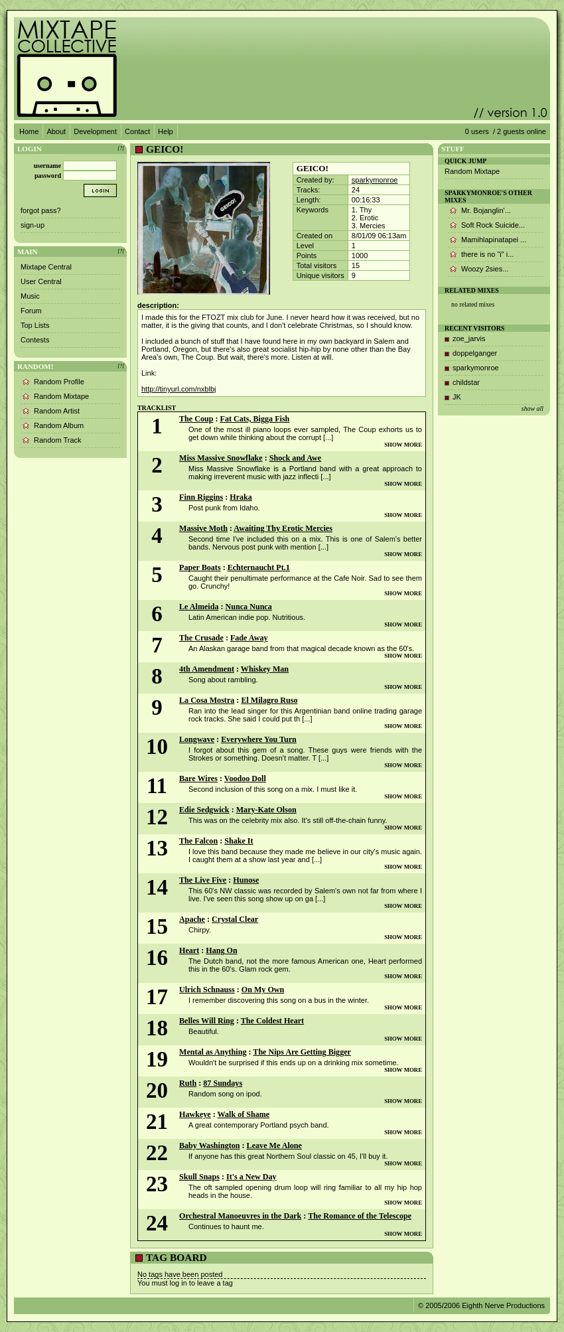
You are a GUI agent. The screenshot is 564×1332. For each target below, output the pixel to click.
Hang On (221, 950)
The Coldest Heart (272, 1020)
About (56, 131)
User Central (41, 281)
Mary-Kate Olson (266, 809)
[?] (120, 148)
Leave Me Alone (274, 1145)
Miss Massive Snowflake (221, 458)
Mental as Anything (212, 1052)
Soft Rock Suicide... (493, 225)
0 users (477, 131)
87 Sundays (222, 1083)
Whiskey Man (265, 669)
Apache (192, 919)
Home (28, 131)
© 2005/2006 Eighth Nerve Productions (481, 1305)
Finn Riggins (201, 497)
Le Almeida (198, 606)
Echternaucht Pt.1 (259, 567)
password (48, 175)
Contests (35, 340)
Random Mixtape (61, 396)
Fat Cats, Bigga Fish (255, 418)
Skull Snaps (199, 1176)
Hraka (241, 497)
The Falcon (198, 841)
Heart (189, 950)
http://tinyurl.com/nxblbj (178, 389)
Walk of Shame (244, 1114)
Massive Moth (203, 528)
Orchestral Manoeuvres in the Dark (240, 1216)
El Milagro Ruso (269, 700)
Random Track (58, 440)
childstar (466, 382)
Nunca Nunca (249, 606)
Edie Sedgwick (204, 809)
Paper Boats (200, 567)
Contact (137, 131)
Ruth (187, 1083)
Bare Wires (198, 778)
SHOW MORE (403, 444)
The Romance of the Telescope (359, 1216)
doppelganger (475, 353)
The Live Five (202, 880)
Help (165, 131)
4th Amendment (206, 669)
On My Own (263, 989)
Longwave (196, 739)
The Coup (196, 418)
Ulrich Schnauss (207, 989)
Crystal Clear (235, 919)
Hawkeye (195, 1114)
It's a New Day (251, 1176)
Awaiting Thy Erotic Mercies (283, 528)
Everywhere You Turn (259, 739)
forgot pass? (41, 210)
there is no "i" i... (487, 254)
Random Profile (59, 382)
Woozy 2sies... (484, 269)
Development (95, 131)
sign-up (32, 225)
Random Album (59, 425)
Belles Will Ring (206, 1020)
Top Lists (35, 325)
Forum (31, 311)
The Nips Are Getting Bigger (302, 1052)
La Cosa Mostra (206, 700)
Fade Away (249, 637)
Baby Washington (209, 1145)
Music (30, 296)
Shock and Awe (295, 458)
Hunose (246, 880)
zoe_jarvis (469, 338)
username (47, 165)
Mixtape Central (46, 267)
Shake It (238, 841)
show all (532, 408)
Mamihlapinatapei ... (493, 240)
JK (457, 397)
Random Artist (57, 411)
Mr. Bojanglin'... (486, 210)
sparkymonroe (375, 180)
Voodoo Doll (245, 778)
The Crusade (201, 637)
